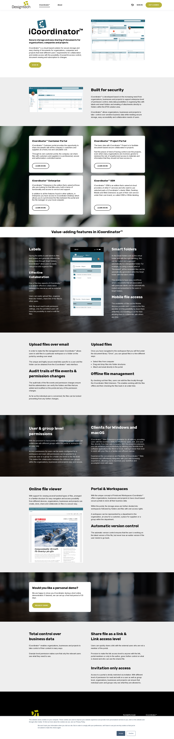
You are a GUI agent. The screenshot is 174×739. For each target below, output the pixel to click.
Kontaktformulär (129, 715)
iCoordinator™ (151, 715)
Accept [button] (121, 733)
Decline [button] (131, 733)
